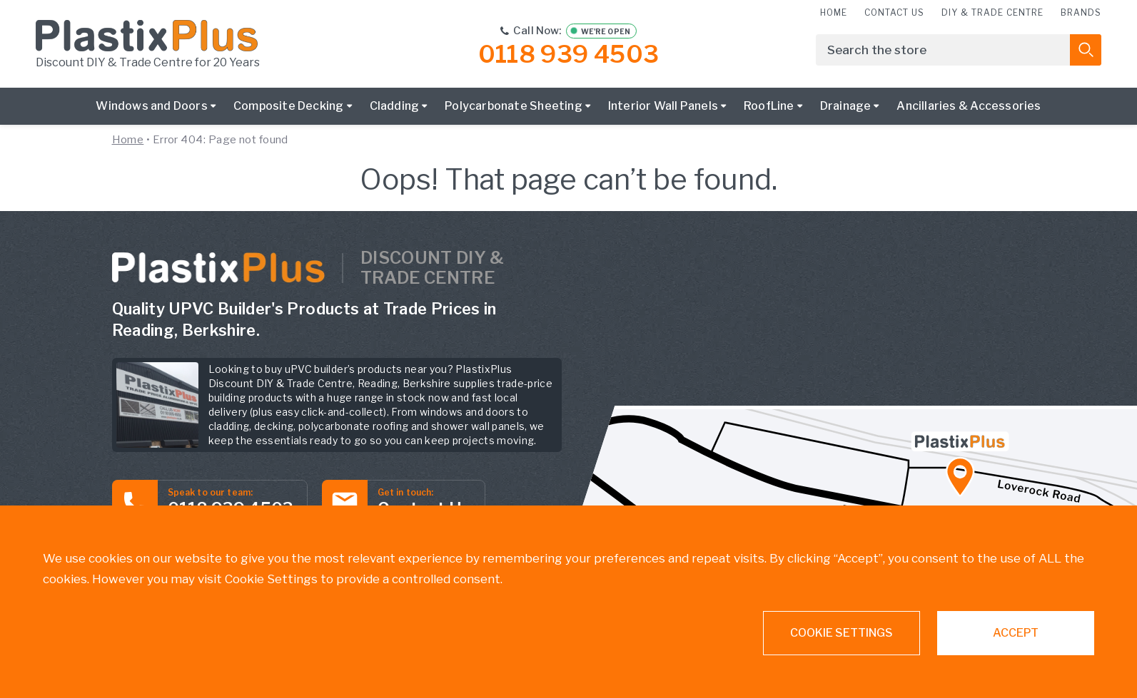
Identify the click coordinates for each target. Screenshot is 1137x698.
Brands (1081, 12)
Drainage (845, 106)
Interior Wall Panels (663, 106)
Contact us (894, 12)
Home (833, 12)
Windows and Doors (152, 106)
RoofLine (769, 106)
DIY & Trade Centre (992, 12)
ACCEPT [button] (1016, 633)
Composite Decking (288, 106)
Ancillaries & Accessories (968, 106)
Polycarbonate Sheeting (513, 106)
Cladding (395, 106)
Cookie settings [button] (841, 633)
